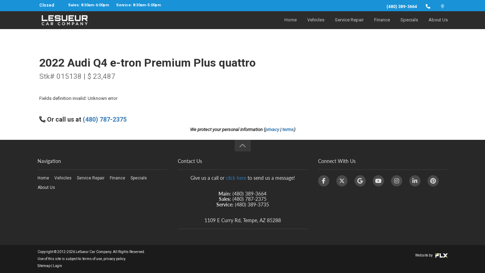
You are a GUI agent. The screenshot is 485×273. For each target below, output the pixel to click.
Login (57, 266)
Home (290, 26)
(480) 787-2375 (105, 119)
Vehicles (315, 26)
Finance (382, 26)
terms (288, 129)
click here (236, 178)
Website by (431, 255)
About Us (438, 26)
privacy (272, 129)
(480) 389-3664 (401, 6)
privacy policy (114, 259)
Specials (409, 26)
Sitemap (44, 266)
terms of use (92, 259)
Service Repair (349, 26)
